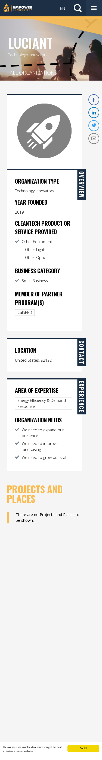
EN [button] (62, 8)
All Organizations (33, 72)
